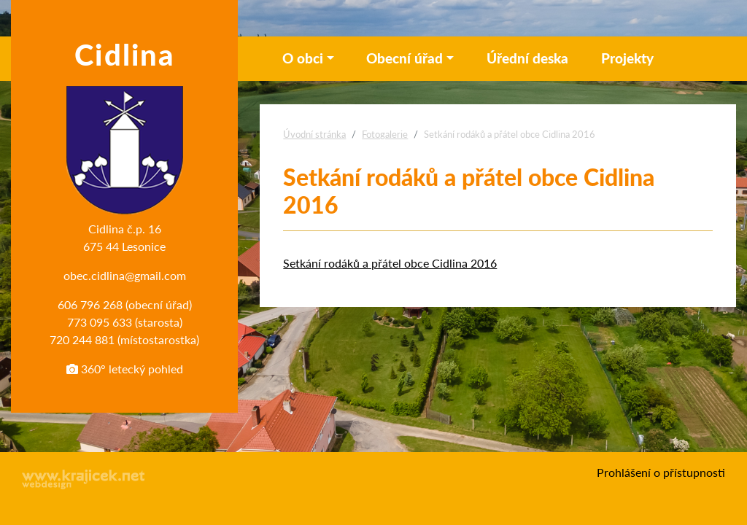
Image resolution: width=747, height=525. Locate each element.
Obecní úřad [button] (404, 58)
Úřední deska (527, 58)
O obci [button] (302, 58)
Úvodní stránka (314, 134)
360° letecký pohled (124, 368)
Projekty (627, 58)
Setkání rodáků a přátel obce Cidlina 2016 (390, 262)
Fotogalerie (385, 134)
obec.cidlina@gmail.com (124, 275)
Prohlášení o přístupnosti (661, 472)
